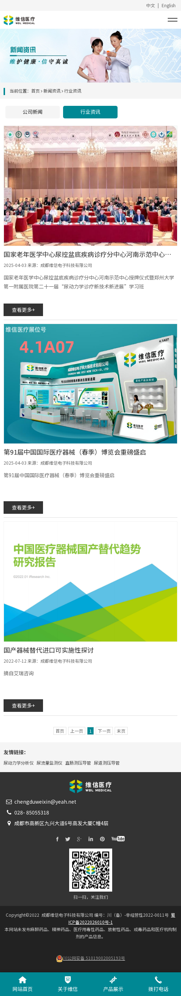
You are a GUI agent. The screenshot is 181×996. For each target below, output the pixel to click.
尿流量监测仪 (49, 763)
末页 (121, 731)
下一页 (104, 731)
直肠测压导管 (78, 763)
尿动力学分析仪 (19, 763)
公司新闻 (33, 111)
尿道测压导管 (107, 763)
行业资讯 (90, 111)
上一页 (76, 731)
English (169, 5)
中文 (150, 5)
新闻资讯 (52, 91)
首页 (35, 91)
